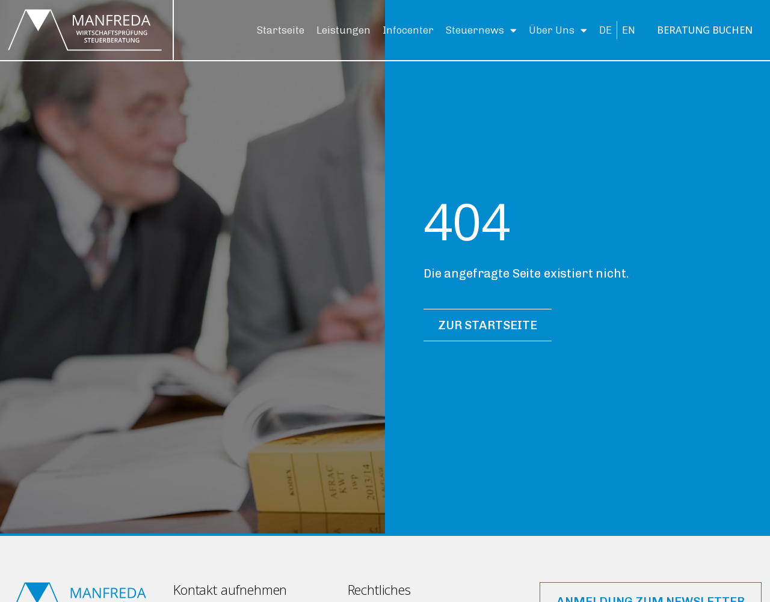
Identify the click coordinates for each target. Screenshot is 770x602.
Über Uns (558, 30)
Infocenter (408, 30)
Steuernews (481, 30)
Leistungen (343, 30)
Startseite (280, 30)
